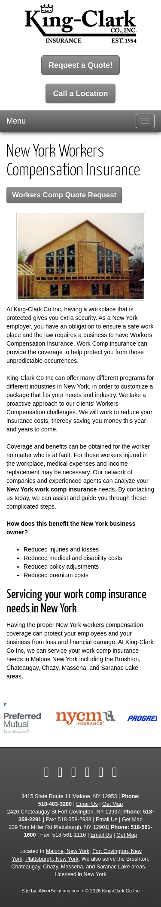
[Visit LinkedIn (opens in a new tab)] (74, 772)
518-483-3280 (55, 804)
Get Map (112, 804)
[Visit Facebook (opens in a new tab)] (46, 772)
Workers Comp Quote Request (64, 195)
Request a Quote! (80, 65)
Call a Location (80, 93)
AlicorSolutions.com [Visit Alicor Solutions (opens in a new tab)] (60, 890)
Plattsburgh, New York (52, 859)
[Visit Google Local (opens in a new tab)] (101, 772)
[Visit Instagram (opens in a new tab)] (115, 772)
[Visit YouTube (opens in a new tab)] (87, 772)
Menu (16, 121)
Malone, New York (68, 851)
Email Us (86, 804)
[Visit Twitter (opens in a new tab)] (60, 772)
